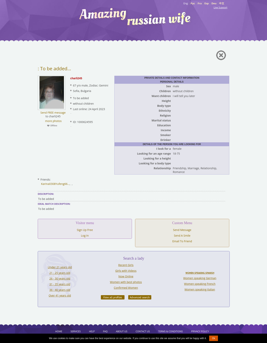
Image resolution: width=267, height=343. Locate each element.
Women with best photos (126, 282)
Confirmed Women (126, 288)
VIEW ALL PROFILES (113, 297)
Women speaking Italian (200, 289)
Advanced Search (139, 297)
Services (76, 331)
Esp (206, 3)
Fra (200, 3)
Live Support (220, 7)
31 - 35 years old (59, 284)
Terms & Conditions (170, 331)
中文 (221, 3)
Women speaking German (199, 278)
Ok (213, 338)
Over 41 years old (60, 295)
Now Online (125, 276)
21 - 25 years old (59, 273)
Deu (214, 3)
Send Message (182, 230)
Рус (193, 3)
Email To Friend (182, 241)
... (68, 184)
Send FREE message (53, 112)
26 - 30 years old (59, 278)
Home (58, 331)
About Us (121, 331)
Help (92, 331)
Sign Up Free (85, 230)
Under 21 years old (60, 267)
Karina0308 (48, 184)
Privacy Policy (200, 331)
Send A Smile (182, 235)
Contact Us (143, 331)
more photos (53, 121)
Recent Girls (126, 265)
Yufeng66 (61, 184)
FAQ (105, 331)
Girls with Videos (125, 271)
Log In (85, 235)
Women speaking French (200, 284)
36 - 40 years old (59, 290)
